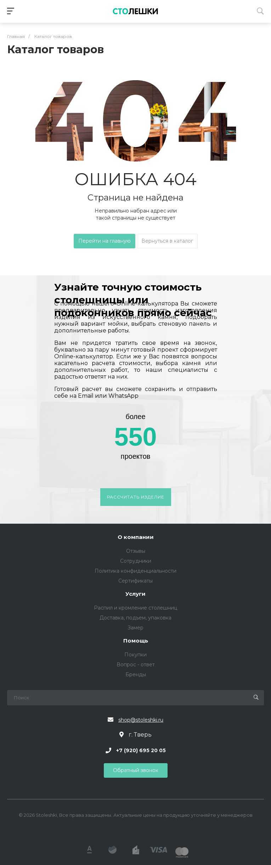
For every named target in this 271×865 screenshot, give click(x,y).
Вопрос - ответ (136, 664)
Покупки (135, 654)
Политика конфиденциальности (135, 571)
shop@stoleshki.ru (140, 720)
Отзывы (135, 551)
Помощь (135, 641)
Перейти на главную (104, 241)
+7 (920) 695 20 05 (141, 750)
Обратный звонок (135, 770)
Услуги (135, 594)
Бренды (135, 674)
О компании (136, 537)
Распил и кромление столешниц (135, 608)
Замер (135, 627)
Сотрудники (135, 561)
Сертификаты (135, 581)
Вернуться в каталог (167, 241)
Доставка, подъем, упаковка (135, 618)
